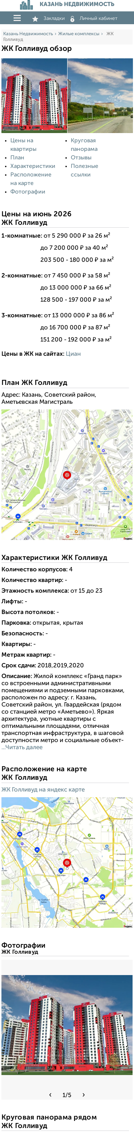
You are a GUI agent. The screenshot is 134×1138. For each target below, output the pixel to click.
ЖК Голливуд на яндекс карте (43, 790)
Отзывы (81, 158)
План (17, 158)
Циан (73, 354)
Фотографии (27, 192)
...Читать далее (22, 748)
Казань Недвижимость (28, 34)
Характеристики (32, 166)
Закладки (48, 18)
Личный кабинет (94, 18)
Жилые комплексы (78, 34)
